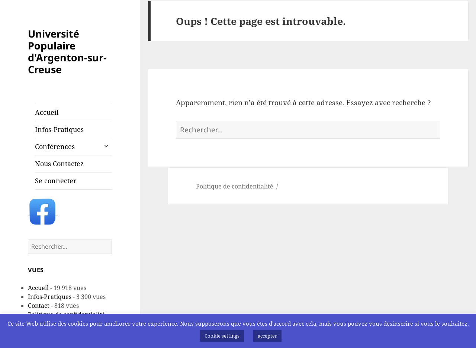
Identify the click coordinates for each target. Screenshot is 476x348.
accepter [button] (267, 335)
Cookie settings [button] (222, 335)
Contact (38, 306)
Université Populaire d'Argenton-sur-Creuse (67, 51)
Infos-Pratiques (59, 129)
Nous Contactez (59, 163)
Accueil (47, 112)
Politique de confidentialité (234, 186)
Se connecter (55, 180)
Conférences (55, 146)
